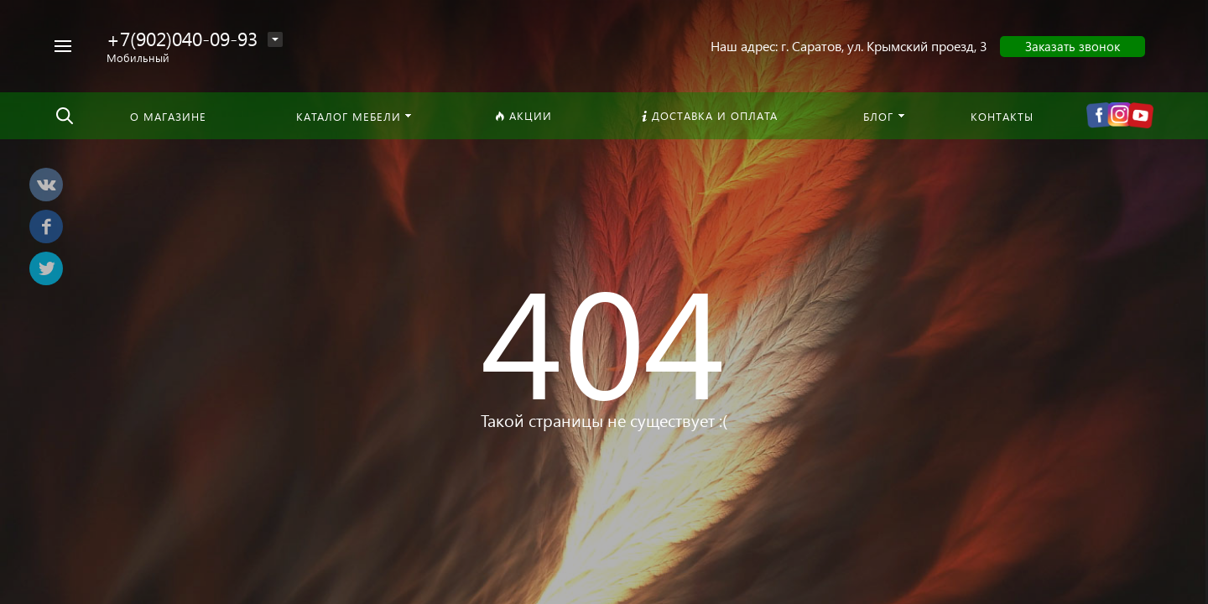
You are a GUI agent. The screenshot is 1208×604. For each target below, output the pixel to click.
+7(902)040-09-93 (182, 38)
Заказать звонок (1072, 46)
